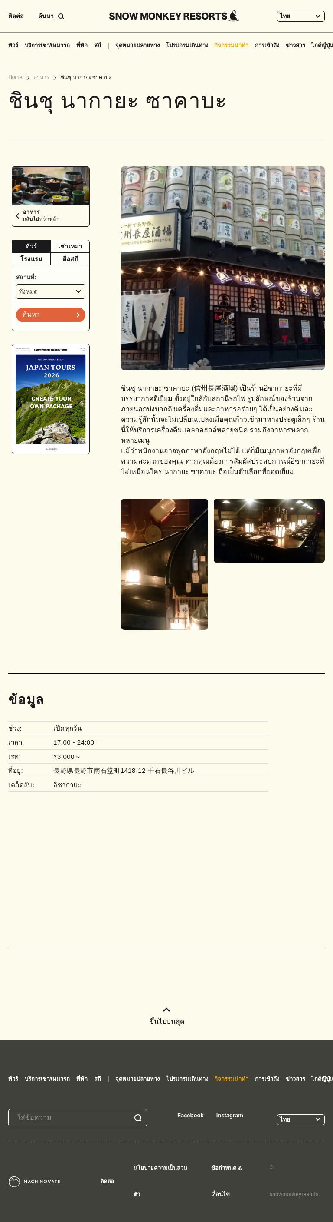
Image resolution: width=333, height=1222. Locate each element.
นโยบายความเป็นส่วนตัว (160, 1181)
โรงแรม (31, 258)
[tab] (31, 246)
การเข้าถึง (267, 45)
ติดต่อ (15, 16)
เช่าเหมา (70, 246)
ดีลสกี (70, 258)
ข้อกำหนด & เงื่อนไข (226, 1181)
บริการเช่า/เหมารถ (47, 45)
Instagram (229, 1115)
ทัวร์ (13, 45)
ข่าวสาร (295, 45)
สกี (97, 45)
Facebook (190, 1115)
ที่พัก (82, 45)
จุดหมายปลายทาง (137, 45)
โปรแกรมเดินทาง (187, 45)
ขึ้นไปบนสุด (166, 1016)
